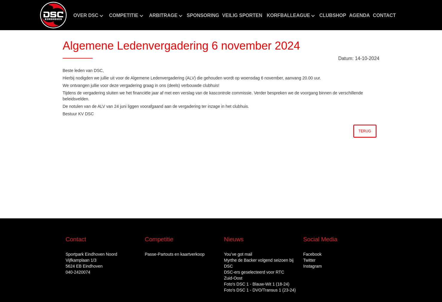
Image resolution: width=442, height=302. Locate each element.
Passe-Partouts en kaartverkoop (175, 254)
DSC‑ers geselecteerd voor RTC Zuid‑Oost (254, 275)
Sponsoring (203, 15)
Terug (365, 131)
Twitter (309, 260)
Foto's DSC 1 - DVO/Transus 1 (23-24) (260, 290)
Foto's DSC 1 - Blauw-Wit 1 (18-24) (257, 284)
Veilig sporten (242, 15)
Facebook (312, 254)
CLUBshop (332, 15)
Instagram (312, 266)
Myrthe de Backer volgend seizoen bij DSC (259, 263)
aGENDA (359, 15)
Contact (384, 15)
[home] (53, 15)
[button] (88, 15)
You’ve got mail (238, 254)
